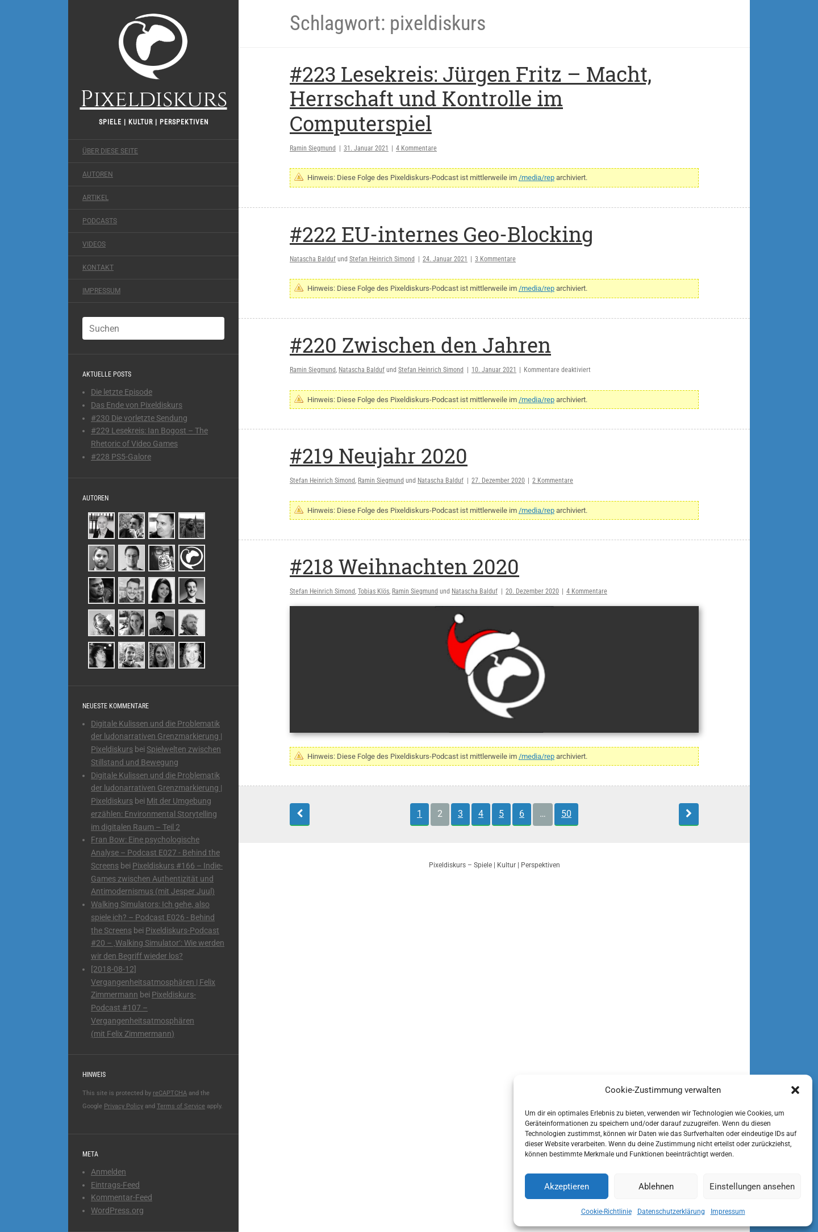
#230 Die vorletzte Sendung (139, 418)
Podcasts (99, 221)
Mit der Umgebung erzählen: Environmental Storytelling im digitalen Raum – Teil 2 (154, 814)
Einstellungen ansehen (752, 1186)
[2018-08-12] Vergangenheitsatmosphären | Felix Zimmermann (153, 982)
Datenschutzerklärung (671, 1212)
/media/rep (536, 177)
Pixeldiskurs (153, 61)
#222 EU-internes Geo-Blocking (441, 234)
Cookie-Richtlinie (606, 1212)
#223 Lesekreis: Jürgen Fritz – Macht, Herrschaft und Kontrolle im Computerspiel (471, 98)
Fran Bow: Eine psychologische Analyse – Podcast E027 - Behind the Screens (155, 852)
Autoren (97, 174)
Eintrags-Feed (115, 1184)
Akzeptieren (566, 1186)
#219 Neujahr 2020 (379, 455)
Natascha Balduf (313, 259)
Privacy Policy (123, 1106)
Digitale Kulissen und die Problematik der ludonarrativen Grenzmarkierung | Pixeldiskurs (156, 736)
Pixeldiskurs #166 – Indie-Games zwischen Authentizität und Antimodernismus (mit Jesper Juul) (157, 878)
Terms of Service (181, 1106)
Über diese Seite (110, 151)
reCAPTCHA (170, 1093)
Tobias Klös (373, 591)
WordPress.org (117, 1210)
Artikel (95, 198)
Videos (94, 244)
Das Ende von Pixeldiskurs (136, 405)
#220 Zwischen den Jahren (420, 344)
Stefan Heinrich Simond (382, 259)
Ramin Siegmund (313, 148)
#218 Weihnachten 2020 (404, 566)
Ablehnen (656, 1186)
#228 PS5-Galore (121, 456)
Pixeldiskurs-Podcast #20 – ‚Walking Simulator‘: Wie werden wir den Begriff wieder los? (157, 943)
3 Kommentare (495, 259)
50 (566, 813)
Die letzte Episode (121, 391)
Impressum (728, 1212)
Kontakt (98, 268)
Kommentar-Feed (121, 1197)
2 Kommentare (552, 481)
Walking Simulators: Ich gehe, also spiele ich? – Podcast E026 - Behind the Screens (153, 917)
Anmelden (108, 1171)
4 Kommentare (416, 148)
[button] (795, 1090)
